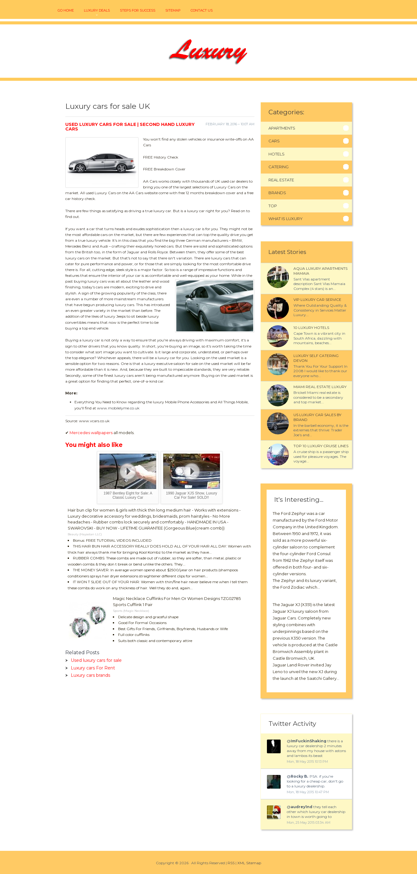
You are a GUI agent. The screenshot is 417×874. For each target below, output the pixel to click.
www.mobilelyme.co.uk (118, 408)
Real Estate (281, 179)
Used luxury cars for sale (96, 660)
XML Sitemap (249, 863)
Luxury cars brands (90, 675)
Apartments (281, 128)
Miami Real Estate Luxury (320, 386)
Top (272, 205)
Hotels (276, 154)
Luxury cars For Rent (93, 668)
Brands (277, 192)
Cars (274, 140)
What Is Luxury (285, 218)
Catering (278, 166)
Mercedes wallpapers (91, 432)
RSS (231, 863)
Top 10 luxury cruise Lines (320, 446)
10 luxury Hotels (311, 327)
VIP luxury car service (317, 299)
